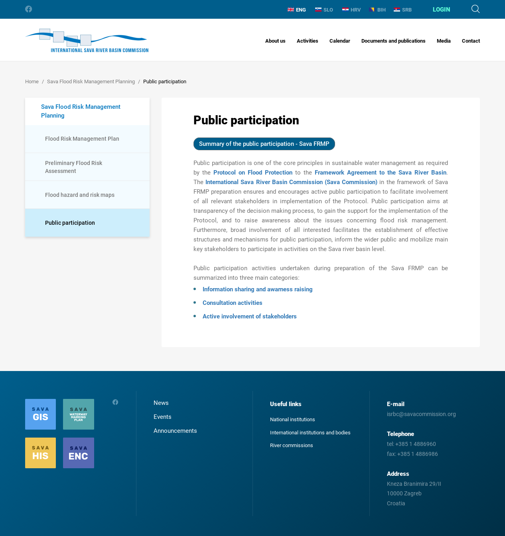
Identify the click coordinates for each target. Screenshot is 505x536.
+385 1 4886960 (415, 444)
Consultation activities (232, 302)
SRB (403, 10)
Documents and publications (393, 41)
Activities (307, 41)
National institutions (292, 419)
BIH (377, 10)
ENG (297, 10)
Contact (471, 41)
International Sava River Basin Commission (86, 40)
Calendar (339, 41)
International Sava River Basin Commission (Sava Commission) (291, 182)
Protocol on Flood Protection (252, 172)
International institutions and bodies (310, 433)
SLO (324, 10)
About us (275, 41)
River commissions (291, 445)
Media (444, 41)
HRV (351, 10)
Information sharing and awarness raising (258, 289)
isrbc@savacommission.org (421, 414)
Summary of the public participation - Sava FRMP (264, 143)
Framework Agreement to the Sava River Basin (380, 172)
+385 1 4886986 (417, 454)
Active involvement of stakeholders (250, 316)
